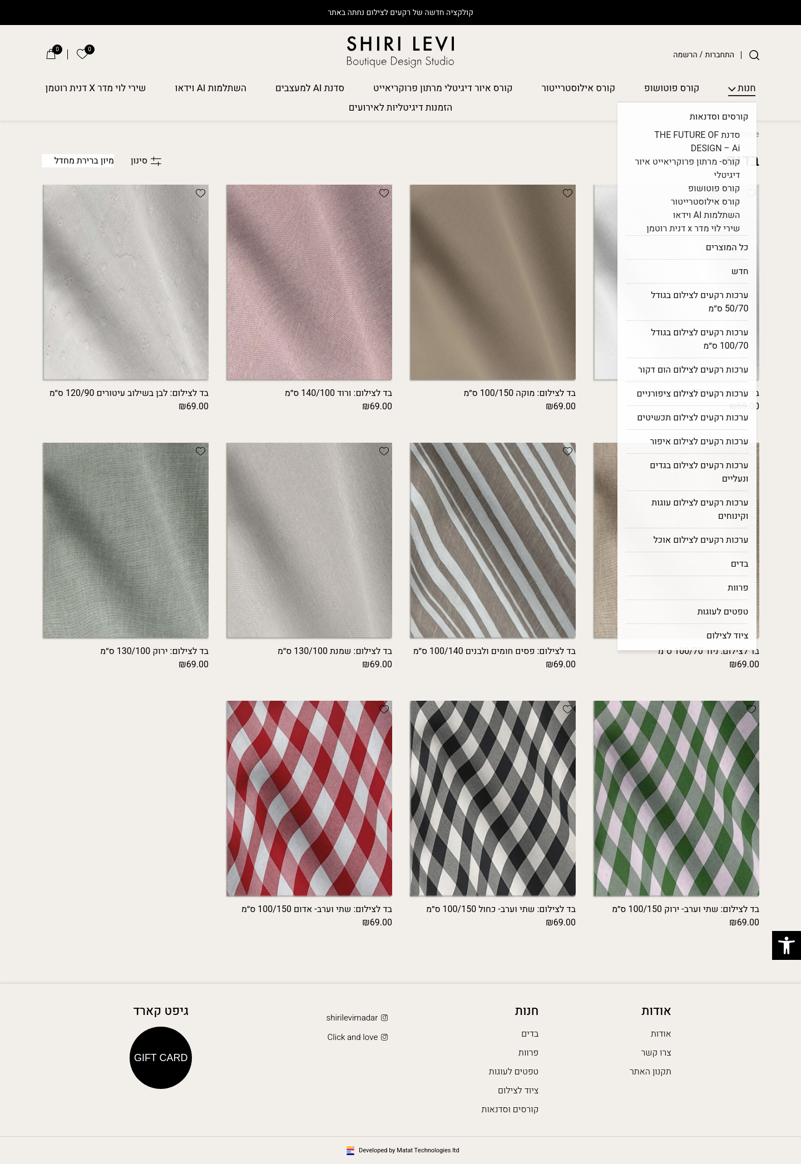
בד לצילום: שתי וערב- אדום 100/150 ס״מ (316, 909)
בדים (529, 1034)
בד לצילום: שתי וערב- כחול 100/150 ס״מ (501, 909)
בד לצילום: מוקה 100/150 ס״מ (519, 393)
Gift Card (161, 1058)
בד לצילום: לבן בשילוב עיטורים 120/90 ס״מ (129, 393)
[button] (751, 193)
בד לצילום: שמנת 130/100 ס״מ (335, 651)
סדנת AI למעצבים (309, 88)
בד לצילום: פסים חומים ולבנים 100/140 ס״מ (494, 651)
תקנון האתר (650, 1071)
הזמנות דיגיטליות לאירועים (401, 108)
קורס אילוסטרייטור (579, 88)
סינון (146, 160)
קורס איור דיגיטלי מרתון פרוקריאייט (442, 88)
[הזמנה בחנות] (78, 160)
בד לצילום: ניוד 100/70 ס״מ (708, 651)
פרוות (528, 1052)
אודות (661, 1034)
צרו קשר (656, 1052)
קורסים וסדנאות (510, 1109)
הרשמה (685, 55)
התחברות (719, 55)
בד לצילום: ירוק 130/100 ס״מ (154, 651)
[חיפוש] (754, 55)
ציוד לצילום (518, 1090)
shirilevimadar (358, 1018)
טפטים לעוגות (513, 1071)
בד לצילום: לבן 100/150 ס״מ (706, 393)
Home (748, 134)
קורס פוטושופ (671, 88)
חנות (746, 88)
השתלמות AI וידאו (210, 88)
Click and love (358, 1037)
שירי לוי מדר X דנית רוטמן (96, 88)
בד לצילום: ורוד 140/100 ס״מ (338, 393)
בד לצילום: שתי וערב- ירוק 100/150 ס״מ (685, 909)
